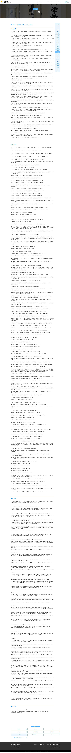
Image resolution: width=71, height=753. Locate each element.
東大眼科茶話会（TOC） (35, 735)
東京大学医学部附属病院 (55, 747)
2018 (57, 35)
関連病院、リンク (43, 745)
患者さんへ (34, 1)
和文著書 (22, 24)
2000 (57, 65)
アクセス (66, 1)
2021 (57, 29)
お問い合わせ (67, 2)
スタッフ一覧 (19, 732)
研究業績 (19, 735)
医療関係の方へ (42, 1)
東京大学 (45, 747)
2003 (57, 59)
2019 (57, 33)
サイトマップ (50, 745)
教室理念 (35, 729)
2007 (57, 52)
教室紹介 (59, 1)
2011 (57, 44)
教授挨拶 (19, 729)
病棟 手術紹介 (35, 732)
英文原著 (26, 24)
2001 (57, 63)
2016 (57, 39)
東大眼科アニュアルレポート (19, 738)
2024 (57, 24)
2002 (57, 61)
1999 (57, 67)
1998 (57, 69)
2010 (57, 46)
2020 (57, 31)
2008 (57, 50)
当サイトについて (36, 745)
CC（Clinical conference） (52, 735)
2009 (57, 48)
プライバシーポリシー (57, 745)
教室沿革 (51, 729)
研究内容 (51, 732)
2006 (57, 54)
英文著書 (29, 24)
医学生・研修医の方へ (51, 1)
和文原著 (19, 24)
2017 (57, 37)
